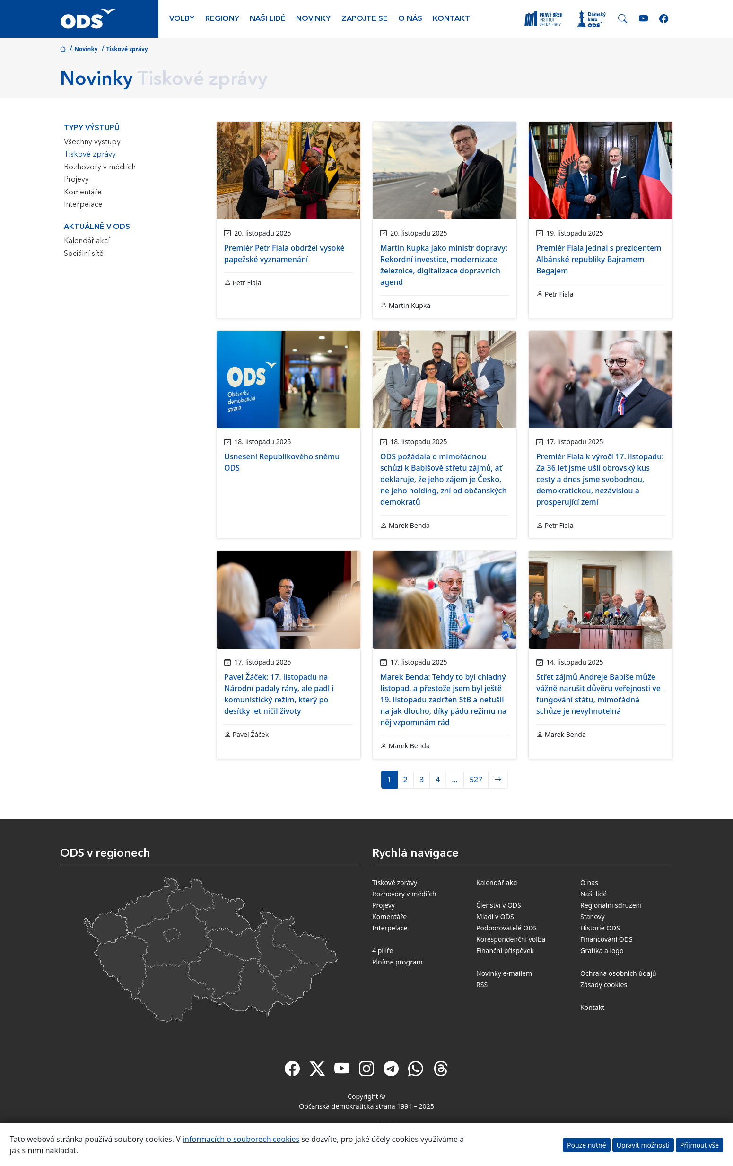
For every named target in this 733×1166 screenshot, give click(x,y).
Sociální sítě (84, 254)
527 (476, 779)
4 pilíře (382, 950)
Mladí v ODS (495, 916)
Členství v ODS (498, 905)
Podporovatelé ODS (506, 927)
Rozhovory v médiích (100, 167)
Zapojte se (364, 19)
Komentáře (83, 192)
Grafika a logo (602, 950)
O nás (410, 19)
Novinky (313, 19)
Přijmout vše (699, 1144)
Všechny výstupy (92, 142)
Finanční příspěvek (505, 950)
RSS (482, 984)
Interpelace (83, 205)
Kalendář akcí (87, 241)
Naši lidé (268, 19)
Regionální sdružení (611, 905)
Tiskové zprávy (90, 154)
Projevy (76, 180)
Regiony (222, 19)
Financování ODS (606, 939)
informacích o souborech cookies (241, 1139)
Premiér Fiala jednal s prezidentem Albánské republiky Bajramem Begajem (599, 259)
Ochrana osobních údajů (618, 973)
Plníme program (397, 961)
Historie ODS (600, 927)
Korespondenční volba (510, 939)
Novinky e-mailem (504, 973)
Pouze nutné (586, 1144)
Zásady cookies (603, 984)
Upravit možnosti (643, 1144)
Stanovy (592, 916)
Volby (181, 19)
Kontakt (451, 19)
